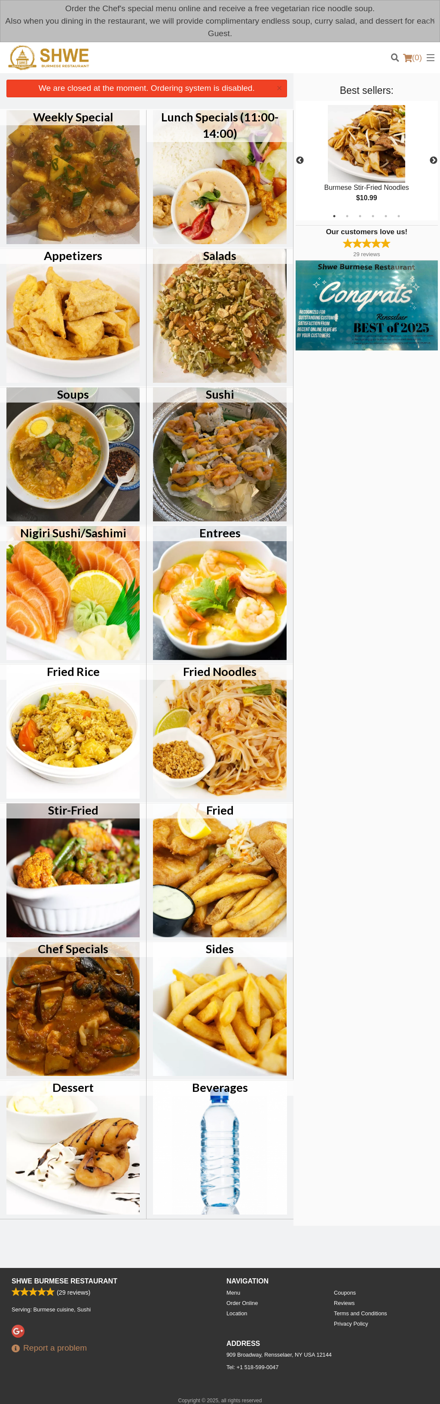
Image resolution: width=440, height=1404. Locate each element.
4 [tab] (373, 216)
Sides (220, 949)
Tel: (252, 1367)
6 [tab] (398, 216)
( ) (412, 57)
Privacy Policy (351, 1323)
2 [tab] (347, 216)
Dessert (73, 1087)
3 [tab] (360, 216)
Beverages (220, 1087)
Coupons (345, 1292)
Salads (219, 255)
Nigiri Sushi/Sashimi (73, 533)
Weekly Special (73, 117)
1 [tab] (334, 216)
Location (236, 1313)
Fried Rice (73, 671)
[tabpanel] (367, 160)
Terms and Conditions (360, 1313)
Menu (233, 1292)
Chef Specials (73, 949)
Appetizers (73, 255)
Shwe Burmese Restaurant (64, 1281)
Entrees (220, 533)
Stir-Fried (73, 810)
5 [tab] (386, 216)
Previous (300, 160)
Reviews (344, 1303)
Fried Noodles (220, 671)
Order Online (242, 1303)
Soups (73, 394)
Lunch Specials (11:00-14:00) (219, 125)
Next (433, 160)
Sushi (220, 394)
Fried (220, 810)
